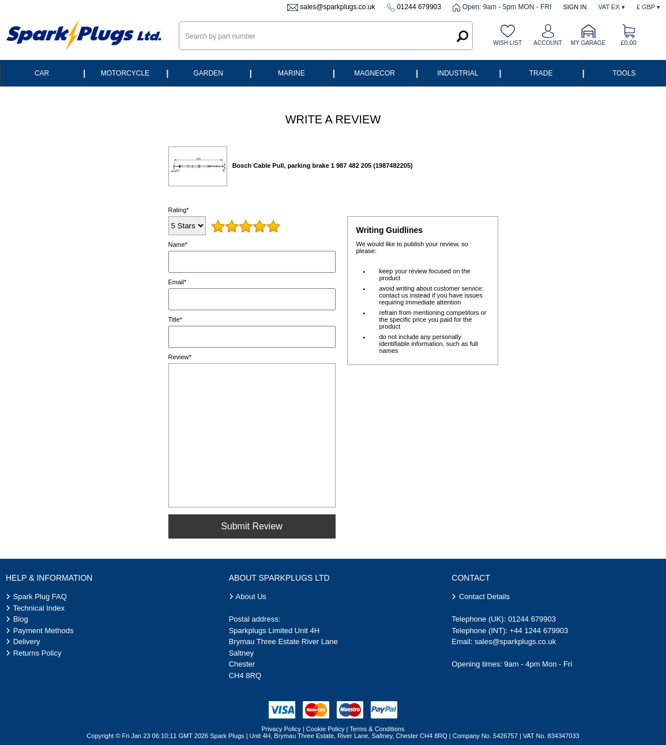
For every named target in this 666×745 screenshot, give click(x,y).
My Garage (588, 43)
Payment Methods (43, 630)
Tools (623, 73)
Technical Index (39, 608)
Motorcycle (125, 73)
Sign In (574, 6)
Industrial (457, 73)
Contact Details (484, 596)
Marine (291, 73)
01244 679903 (419, 7)
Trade (541, 73)
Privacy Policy (280, 728)
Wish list (507, 43)
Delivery (26, 641)
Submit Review (252, 526)
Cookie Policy (325, 728)
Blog (20, 619)
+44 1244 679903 (539, 630)
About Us (251, 596)
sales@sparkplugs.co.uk (337, 7)
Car (42, 73)
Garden (208, 73)
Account (547, 43)
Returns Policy (37, 653)
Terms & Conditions (376, 728)
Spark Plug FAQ (40, 596)
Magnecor (374, 73)
